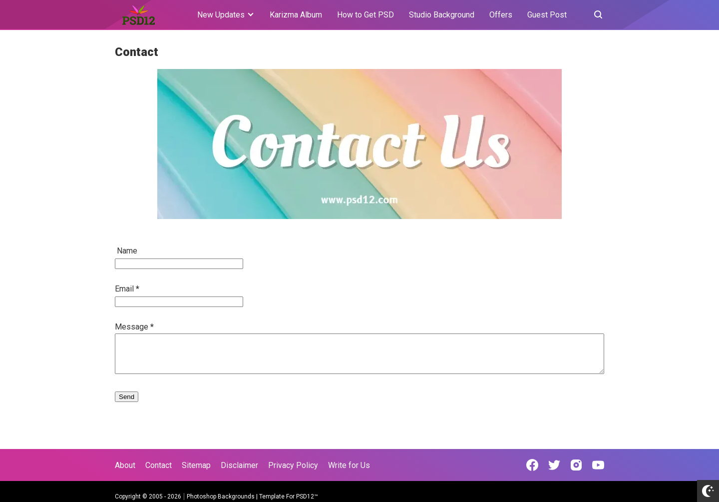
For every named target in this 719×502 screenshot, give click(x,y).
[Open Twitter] (554, 465)
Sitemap (196, 465)
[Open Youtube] (598, 465)
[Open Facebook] (532, 465)
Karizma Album (296, 15)
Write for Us (349, 465)
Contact (158, 465)
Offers (500, 15)
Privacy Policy (293, 465)
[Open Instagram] (576, 465)
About (125, 465)
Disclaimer (239, 465)
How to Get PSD (365, 15)
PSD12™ (307, 496)
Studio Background (441, 15)
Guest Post (547, 15)
